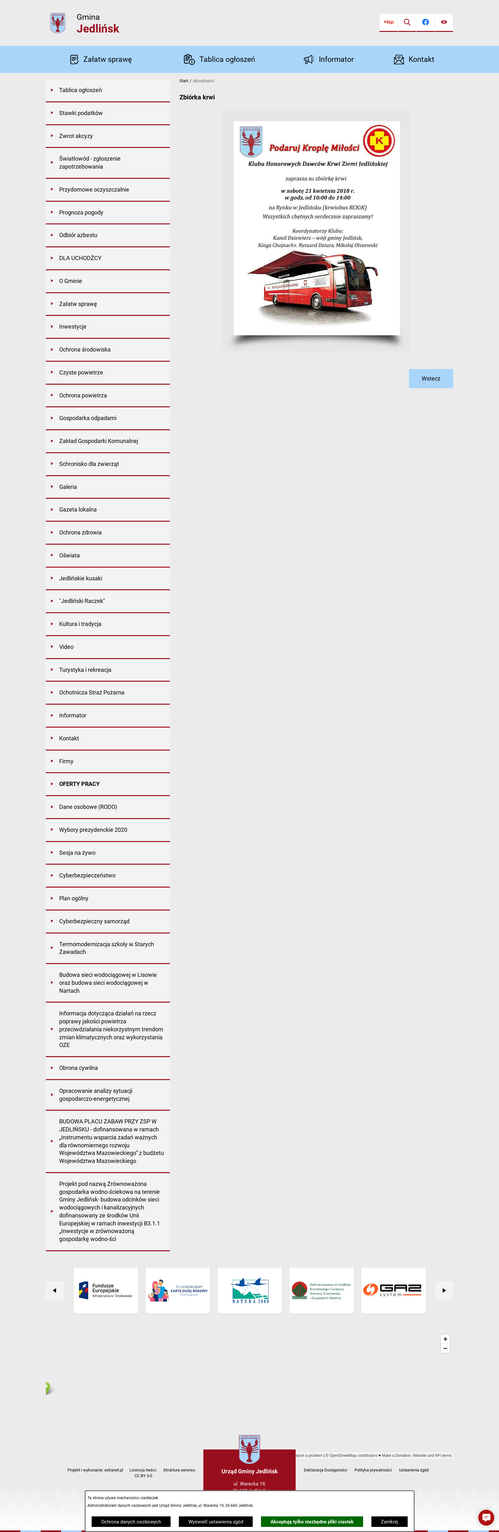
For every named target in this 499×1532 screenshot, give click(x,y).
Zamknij (389, 1522)
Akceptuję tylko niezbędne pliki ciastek (312, 1522)
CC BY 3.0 (143, 1475)
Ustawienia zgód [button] (414, 1470)
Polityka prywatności (373, 1470)
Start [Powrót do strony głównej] (183, 80)
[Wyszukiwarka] (407, 22)
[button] (486, 1518)
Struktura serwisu (179, 1470)
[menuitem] (108, 90)
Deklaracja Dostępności (325, 1470)
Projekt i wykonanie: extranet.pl (95, 1470)
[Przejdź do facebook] (425, 22)
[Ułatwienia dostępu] (444, 22)
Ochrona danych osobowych (131, 1522)
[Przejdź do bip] (388, 22)
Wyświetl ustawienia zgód (215, 1522)
